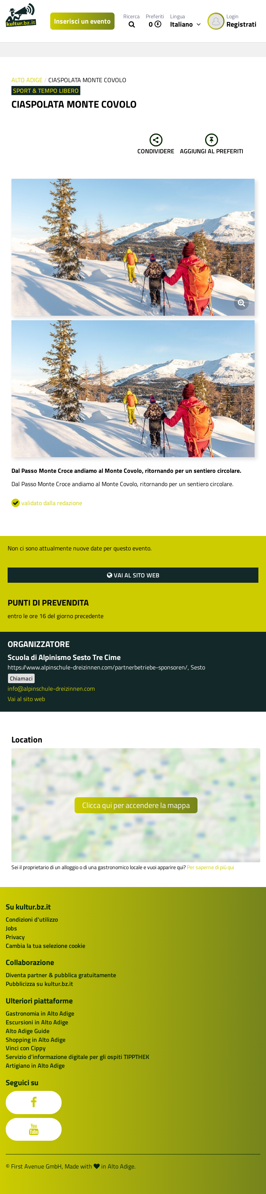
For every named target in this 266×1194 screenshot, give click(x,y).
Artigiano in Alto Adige (35, 1065)
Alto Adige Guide (27, 1030)
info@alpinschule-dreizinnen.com (51, 688)
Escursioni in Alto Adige (37, 1022)
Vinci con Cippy (26, 1048)
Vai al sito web (133, 575)
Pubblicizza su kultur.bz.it (39, 983)
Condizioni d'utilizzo (32, 919)
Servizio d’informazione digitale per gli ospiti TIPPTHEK (77, 1056)
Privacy (15, 936)
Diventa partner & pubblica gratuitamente (61, 974)
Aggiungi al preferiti (211, 145)
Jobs (11, 928)
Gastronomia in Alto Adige (40, 1013)
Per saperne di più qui (210, 867)
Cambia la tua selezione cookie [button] (45, 945)
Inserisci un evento (82, 21)
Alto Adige (27, 79)
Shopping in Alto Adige (35, 1039)
